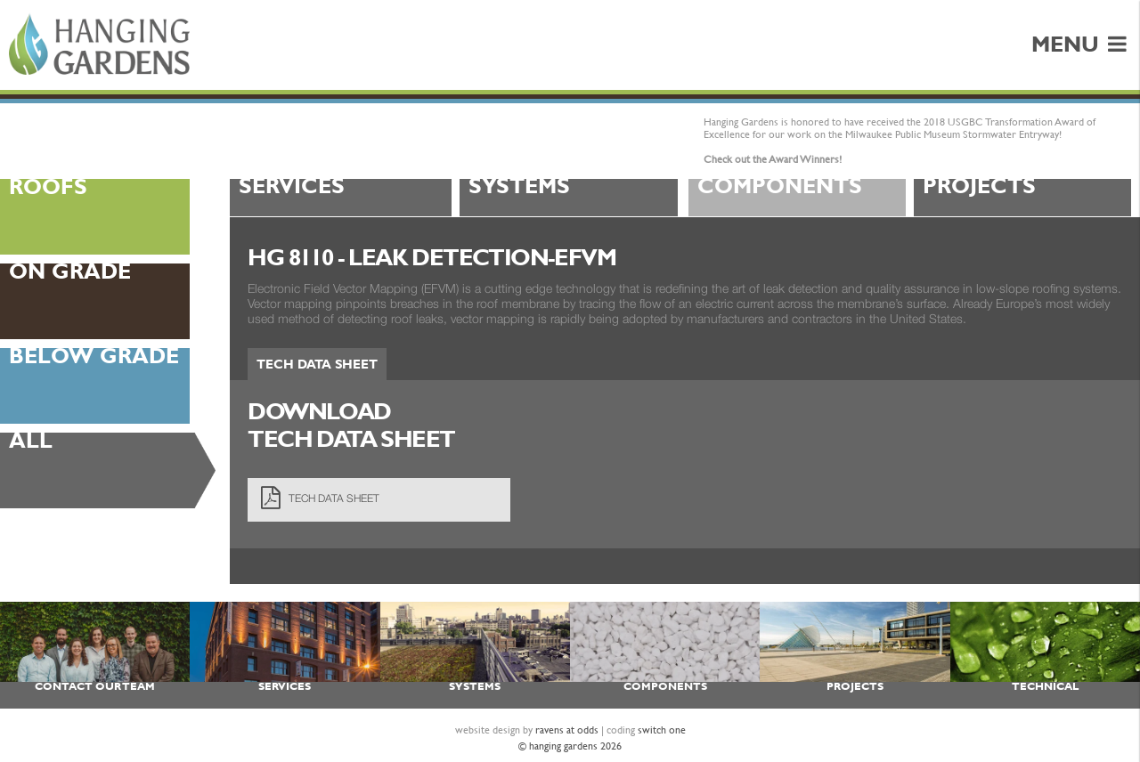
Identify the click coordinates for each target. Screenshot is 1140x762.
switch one (662, 730)
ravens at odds (566, 730)
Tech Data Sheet (317, 364)
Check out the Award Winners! (773, 159)
